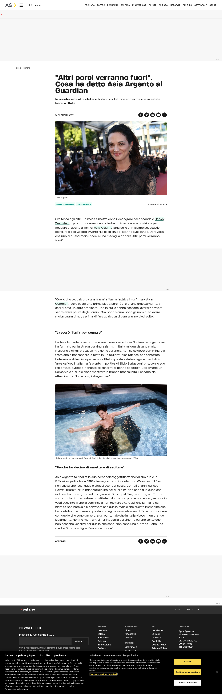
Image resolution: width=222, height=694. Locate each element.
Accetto (187, 661)
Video (128, 630)
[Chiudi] (217, 672)
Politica (125, 5)
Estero (101, 5)
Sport (213, 5)
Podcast (129, 637)
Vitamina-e (131, 647)
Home (18, 68)
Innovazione (139, 5)
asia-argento (84, 204)
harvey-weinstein (65, 204)
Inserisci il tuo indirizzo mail (36, 635)
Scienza (163, 5)
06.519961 (188, 646)
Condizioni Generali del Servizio (34, 650)
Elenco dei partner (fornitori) (103, 674)
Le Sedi (156, 634)
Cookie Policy (159, 644)
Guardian (61, 303)
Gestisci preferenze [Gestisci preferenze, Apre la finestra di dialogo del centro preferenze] (188, 682)
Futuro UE (130, 650)
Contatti (156, 641)
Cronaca (90, 5)
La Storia (156, 637)
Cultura (187, 5)
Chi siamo (157, 630)
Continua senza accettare (188, 672)
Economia (112, 5)
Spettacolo (200, 5)
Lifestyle (175, 5)
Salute (153, 5)
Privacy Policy (159, 648)
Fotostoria (130, 634)
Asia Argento (103, 227)
